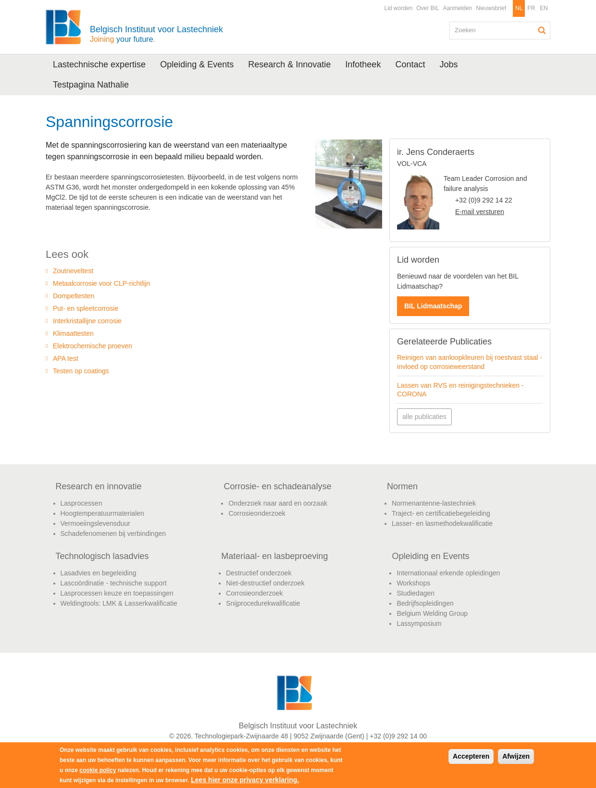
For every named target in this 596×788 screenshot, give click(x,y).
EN (544, 8)
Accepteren (471, 756)
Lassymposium (419, 623)
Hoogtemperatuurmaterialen (102, 513)
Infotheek (363, 64)
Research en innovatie (99, 486)
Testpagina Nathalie (91, 84)
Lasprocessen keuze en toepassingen (117, 593)
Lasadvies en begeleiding (99, 573)
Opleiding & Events (197, 64)
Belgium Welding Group (432, 613)
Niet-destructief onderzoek (265, 583)
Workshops (413, 583)
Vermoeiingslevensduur (96, 523)
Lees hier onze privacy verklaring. (245, 780)
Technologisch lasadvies (102, 556)
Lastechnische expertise (99, 64)
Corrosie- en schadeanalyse (277, 486)
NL (518, 8)
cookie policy (97, 770)
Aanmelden (457, 8)
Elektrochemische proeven (92, 346)
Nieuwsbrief (491, 8)
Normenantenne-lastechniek (434, 503)
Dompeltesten (73, 296)
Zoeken (542, 30)
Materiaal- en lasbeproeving (274, 556)
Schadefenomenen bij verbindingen (113, 533)
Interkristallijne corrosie (87, 321)
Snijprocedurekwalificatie (263, 603)
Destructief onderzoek (258, 573)
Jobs (448, 64)
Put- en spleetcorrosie (85, 308)
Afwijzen (516, 756)
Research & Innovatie (289, 64)
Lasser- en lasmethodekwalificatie (442, 523)
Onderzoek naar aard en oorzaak (277, 503)
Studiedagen (416, 593)
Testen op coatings (81, 371)
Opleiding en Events (430, 556)
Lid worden (398, 8)
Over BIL (427, 8)
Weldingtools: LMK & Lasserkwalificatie (119, 603)
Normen (402, 486)
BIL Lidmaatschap (433, 306)
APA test (65, 358)
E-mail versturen (479, 212)
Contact (410, 64)
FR (531, 8)
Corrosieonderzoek (256, 513)
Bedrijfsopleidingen (425, 603)
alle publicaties (424, 416)
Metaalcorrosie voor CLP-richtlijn (101, 283)
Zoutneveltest (73, 271)
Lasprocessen (81, 503)
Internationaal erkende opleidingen (448, 573)
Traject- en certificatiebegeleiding (441, 513)
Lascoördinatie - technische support (114, 583)
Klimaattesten (73, 333)
